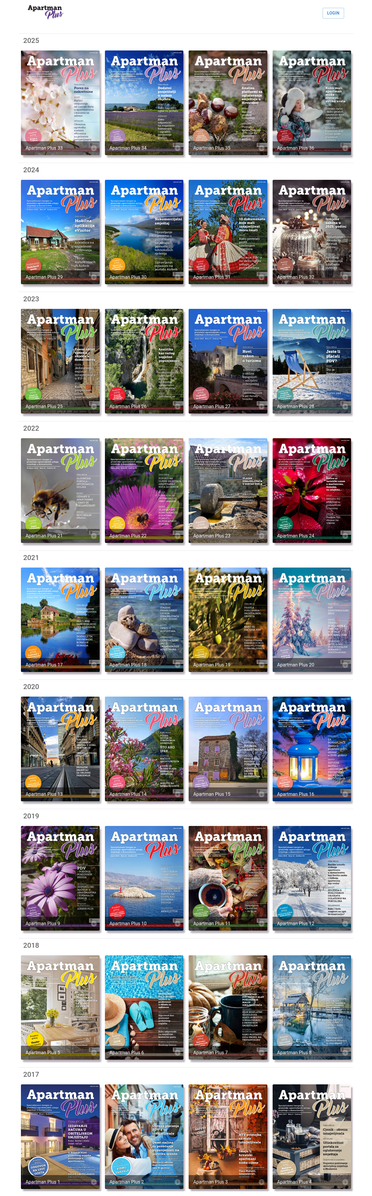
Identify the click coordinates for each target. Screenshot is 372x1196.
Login (333, 13)
